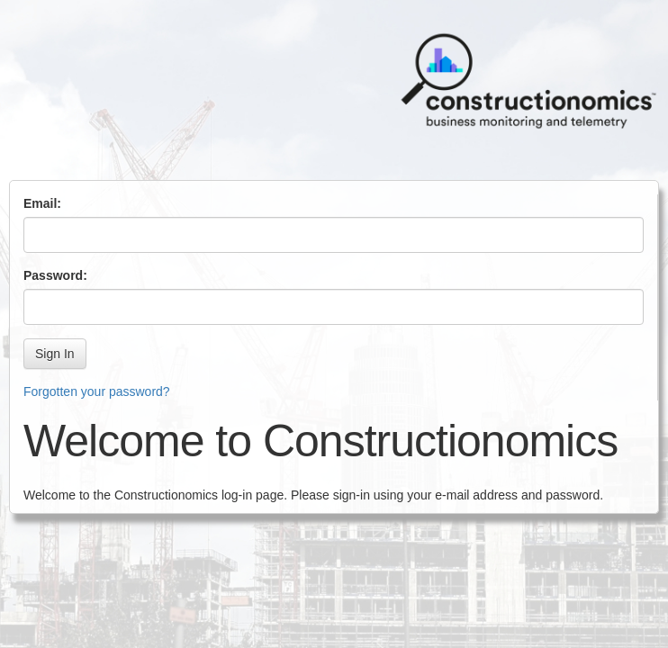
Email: (42, 203)
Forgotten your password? (96, 391)
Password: (55, 275)
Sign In (55, 353)
